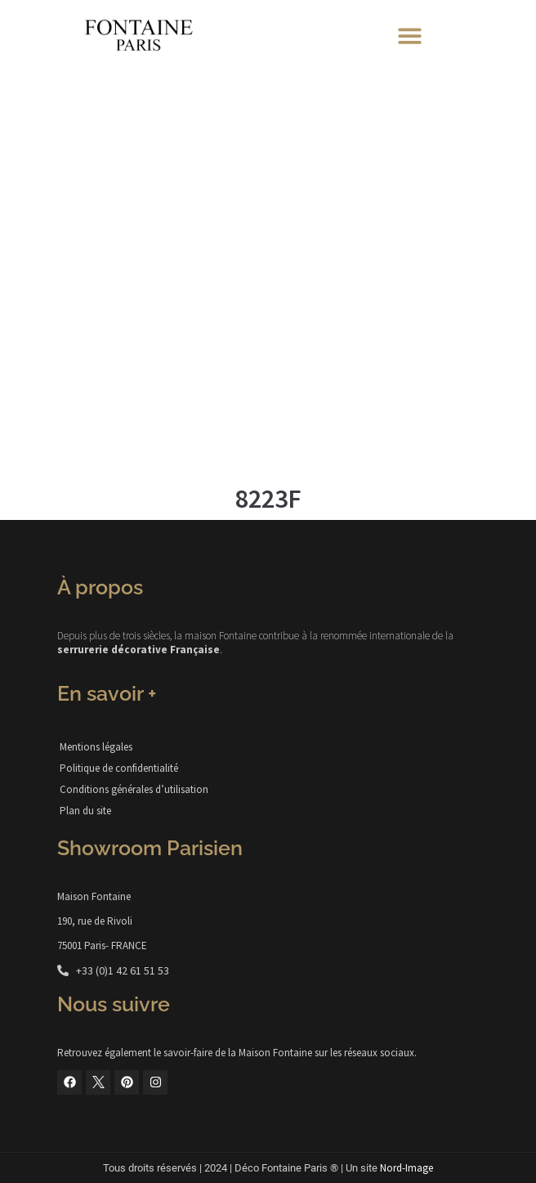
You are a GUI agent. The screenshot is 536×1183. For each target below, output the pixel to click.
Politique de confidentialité (119, 768)
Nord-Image (406, 1168)
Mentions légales (96, 747)
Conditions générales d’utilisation (134, 789)
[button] (410, 35)
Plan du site (85, 811)
